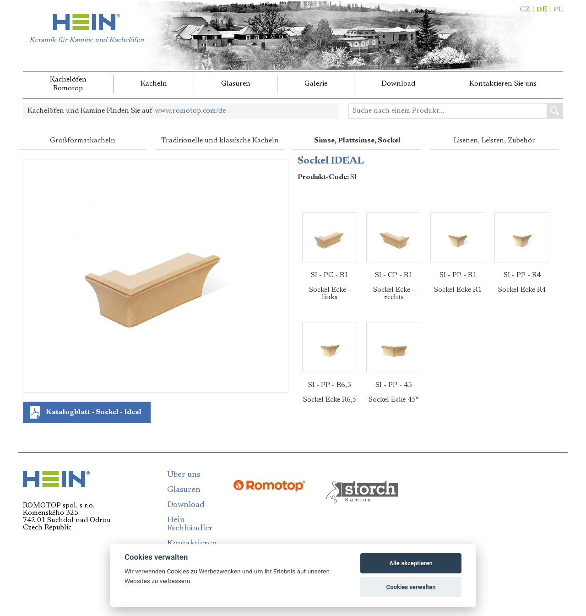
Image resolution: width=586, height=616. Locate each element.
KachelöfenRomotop (68, 84)
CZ (525, 9)
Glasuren (235, 83)
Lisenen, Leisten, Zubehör (494, 140)
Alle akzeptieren (411, 563)
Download (398, 83)
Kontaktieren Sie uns (503, 83)
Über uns (183, 475)
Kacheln (154, 83)
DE (541, 9)
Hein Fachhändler (190, 524)
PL (558, 9)
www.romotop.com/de (190, 110)
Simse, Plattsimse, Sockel (357, 140)
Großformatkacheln (82, 140)
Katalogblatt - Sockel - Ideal (93, 412)
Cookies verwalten (411, 586)
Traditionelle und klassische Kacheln (220, 140)
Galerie (315, 83)
